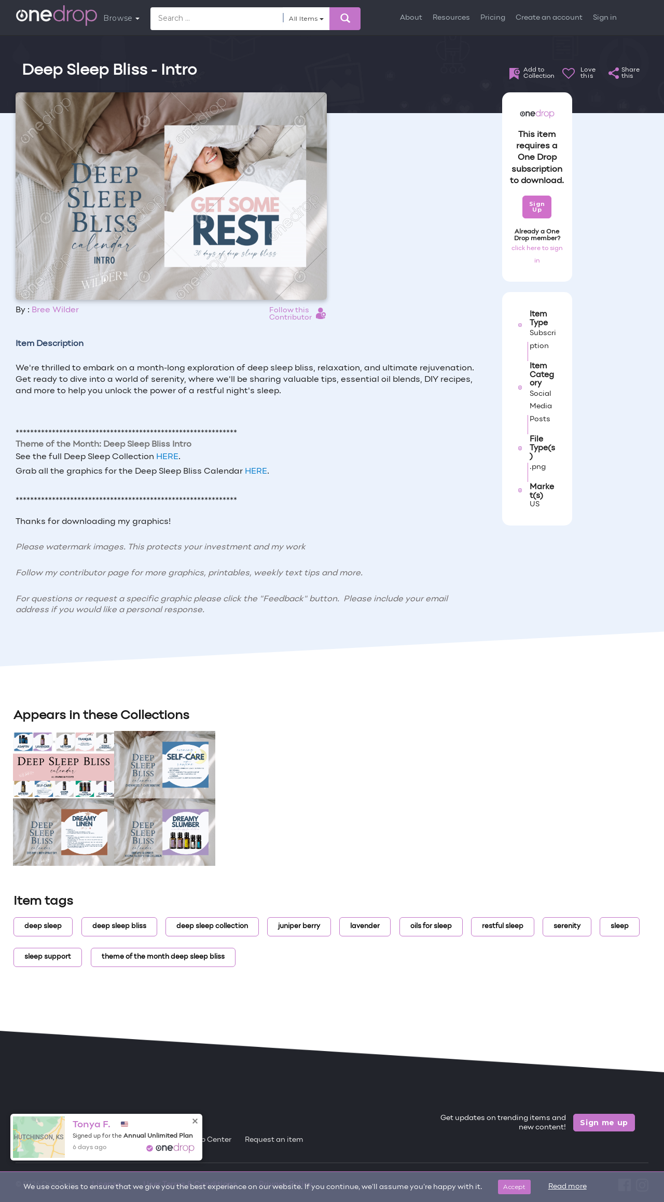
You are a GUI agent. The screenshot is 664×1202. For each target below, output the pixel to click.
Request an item (274, 1140)
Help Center (210, 1140)
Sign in (605, 18)
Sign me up (604, 1122)
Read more (567, 1186)
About (411, 18)
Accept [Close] (514, 1187)
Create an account (549, 18)
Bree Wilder (55, 310)
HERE (167, 457)
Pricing (492, 18)
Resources (451, 18)
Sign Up (537, 206)
